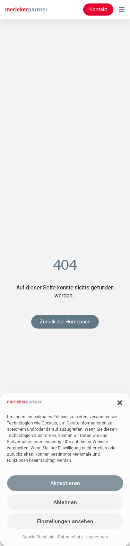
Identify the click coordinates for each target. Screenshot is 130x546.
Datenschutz (70, 537)
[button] (119, 402)
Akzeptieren (65, 483)
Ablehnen (65, 502)
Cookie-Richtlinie (38, 537)
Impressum (97, 537)
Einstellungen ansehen (65, 521)
